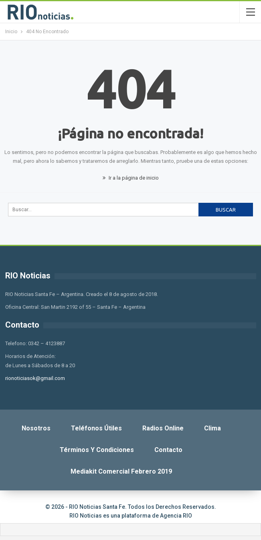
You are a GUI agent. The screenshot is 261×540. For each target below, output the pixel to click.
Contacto (168, 450)
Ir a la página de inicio (131, 178)
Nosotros (36, 428)
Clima (212, 428)
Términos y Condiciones (97, 450)
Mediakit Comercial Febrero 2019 (121, 471)
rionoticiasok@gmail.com (35, 378)
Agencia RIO (176, 515)
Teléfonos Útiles (96, 428)
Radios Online (163, 428)
